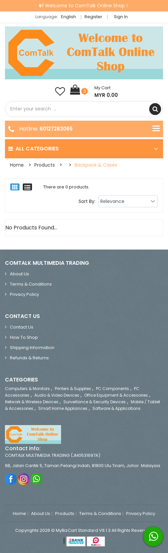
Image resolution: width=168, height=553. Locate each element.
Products (44, 165)
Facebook (11, 479)
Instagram (24, 479)
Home (17, 165)
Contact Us (21, 327)
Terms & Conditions (31, 284)
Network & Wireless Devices (31, 402)
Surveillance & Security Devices (94, 402)
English (70, 17)
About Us (19, 274)
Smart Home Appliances (62, 408)
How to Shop (24, 337)
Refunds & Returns (29, 358)
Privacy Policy (24, 294)
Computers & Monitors (27, 388)
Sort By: (87, 201)
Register (93, 17)
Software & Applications (116, 408)
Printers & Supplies (73, 388)
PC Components (112, 388)
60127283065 (56, 128)
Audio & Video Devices (56, 395)
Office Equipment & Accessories (116, 395)
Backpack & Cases (96, 165)
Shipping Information (32, 347)
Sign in (121, 17)
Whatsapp (37, 479)
